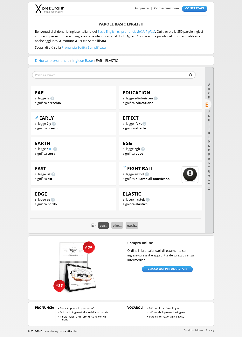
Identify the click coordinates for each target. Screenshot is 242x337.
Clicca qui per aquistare (167, 269)
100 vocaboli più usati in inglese (167, 312)
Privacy (210, 330)
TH (50, 149)
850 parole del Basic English (164, 308)
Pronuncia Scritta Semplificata (84, 47)
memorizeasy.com (53, 331)
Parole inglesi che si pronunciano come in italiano (83, 318)
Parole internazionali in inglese (166, 316)
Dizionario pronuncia (52, 60)
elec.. (117, 225)
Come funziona (166, 8)
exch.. (132, 225)
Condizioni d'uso (193, 330)
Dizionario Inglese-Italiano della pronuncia (84, 312)
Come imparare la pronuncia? (77, 308)
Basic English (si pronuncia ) (126, 31)
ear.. (103, 225)
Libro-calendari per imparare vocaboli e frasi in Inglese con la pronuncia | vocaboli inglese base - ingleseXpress (49, 8)
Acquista (142, 8)
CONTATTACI (194, 8)
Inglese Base (82, 60)
